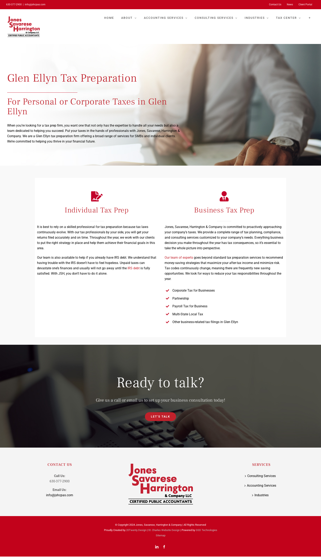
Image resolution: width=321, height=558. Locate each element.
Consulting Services (261, 476)
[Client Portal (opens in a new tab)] (305, 4)
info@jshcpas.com (35, 4)
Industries (261, 495)
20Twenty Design (136, 530)
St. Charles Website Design (164, 530)
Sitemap (160, 535)
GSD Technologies (206, 530)
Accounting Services (261, 485)
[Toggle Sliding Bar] (309, 17)
